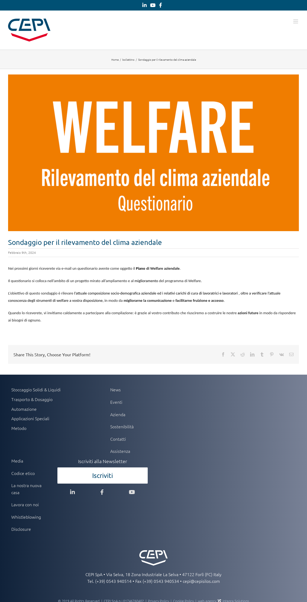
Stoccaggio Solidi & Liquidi (36, 389)
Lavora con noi (25, 504)
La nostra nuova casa (26, 488)
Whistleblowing (26, 517)
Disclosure (21, 529)
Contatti (118, 439)
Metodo (18, 428)
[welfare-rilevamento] (153, 152)
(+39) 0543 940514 (113, 581)
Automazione (24, 409)
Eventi (116, 402)
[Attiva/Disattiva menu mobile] (296, 21)
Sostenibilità (122, 426)
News (115, 389)
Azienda (117, 414)
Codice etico (23, 473)
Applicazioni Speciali (30, 418)
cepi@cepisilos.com (201, 581)
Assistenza (120, 451)
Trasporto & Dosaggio (32, 399)
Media (17, 461)
